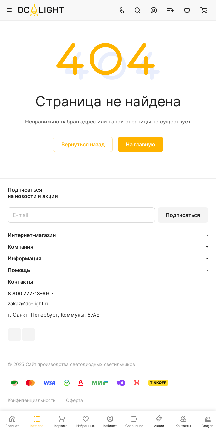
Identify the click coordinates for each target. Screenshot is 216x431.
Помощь (19, 270)
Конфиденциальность (32, 400)
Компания (20, 246)
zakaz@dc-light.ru (29, 303)
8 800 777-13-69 (28, 293)
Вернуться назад (83, 144)
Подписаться (183, 215)
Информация (24, 258)
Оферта (74, 400)
